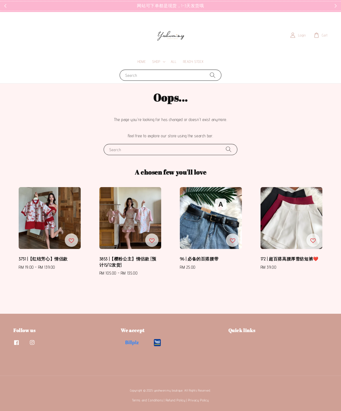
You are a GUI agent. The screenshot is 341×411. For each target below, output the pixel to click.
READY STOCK (193, 61)
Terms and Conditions (147, 400)
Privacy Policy (198, 400)
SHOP (156, 61)
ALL (174, 61)
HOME (141, 61)
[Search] (212, 75)
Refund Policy (175, 400)
